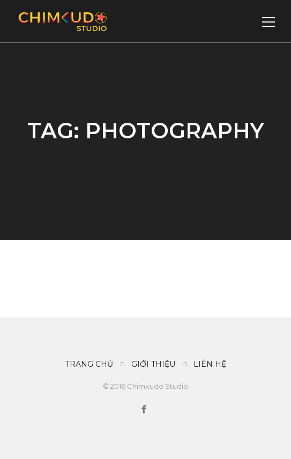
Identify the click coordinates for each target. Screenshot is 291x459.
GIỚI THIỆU (153, 364)
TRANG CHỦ (89, 364)
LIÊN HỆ (209, 364)
